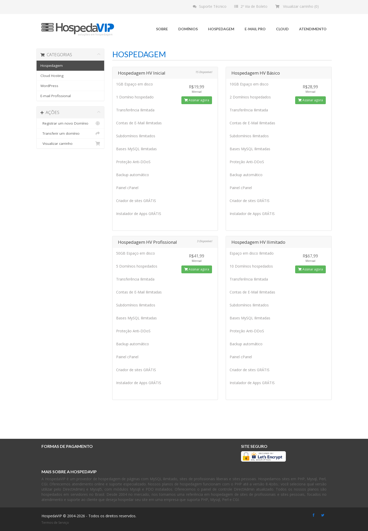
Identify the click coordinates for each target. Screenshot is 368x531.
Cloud (282, 29)
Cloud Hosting (51, 75)
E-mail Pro (255, 29)
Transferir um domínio (70, 133)
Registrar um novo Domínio (70, 123)
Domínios (188, 29)
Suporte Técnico (213, 6)
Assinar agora (196, 100)
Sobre (162, 29)
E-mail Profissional (55, 96)
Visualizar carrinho (70, 143)
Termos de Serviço (55, 522)
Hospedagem (221, 29)
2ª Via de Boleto (253, 6)
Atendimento (313, 29)
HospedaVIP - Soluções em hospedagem (77, 29)
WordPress (49, 85)
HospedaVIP (51, 515)
